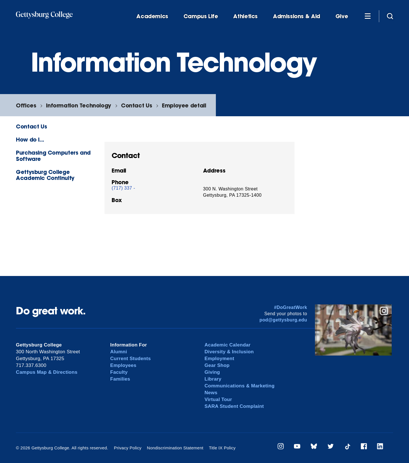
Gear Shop (216, 365)
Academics (152, 16)
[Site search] (390, 16)
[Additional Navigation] (367, 16)
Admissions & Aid (296, 16)
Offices (26, 105)
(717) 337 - (123, 188)
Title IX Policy (222, 447)
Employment (219, 358)
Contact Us (136, 105)
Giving (212, 372)
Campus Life (200, 16)
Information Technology (78, 105)
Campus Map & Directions (47, 372)
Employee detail (184, 105)
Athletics (245, 16)
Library (212, 379)
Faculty (119, 372)
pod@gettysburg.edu (283, 319)
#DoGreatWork (290, 307)
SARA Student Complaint (234, 406)
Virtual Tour (218, 399)
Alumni (118, 351)
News (210, 392)
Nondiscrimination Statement (175, 447)
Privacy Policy (127, 447)
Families (120, 379)
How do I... (30, 139)
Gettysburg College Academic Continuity (45, 175)
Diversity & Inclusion (229, 351)
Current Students (130, 358)
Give (341, 16)
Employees (123, 365)
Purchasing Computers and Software (53, 155)
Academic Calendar (227, 345)
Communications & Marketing (239, 386)
